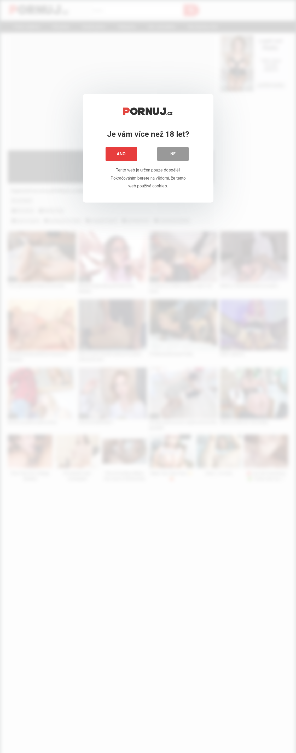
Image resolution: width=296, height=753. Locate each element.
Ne (173, 153)
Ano (121, 153)
